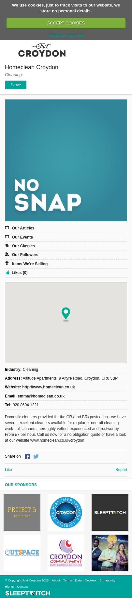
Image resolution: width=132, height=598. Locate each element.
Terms (67, 580)
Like (8, 469)
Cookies (90, 580)
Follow (15, 84)
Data (78, 580)
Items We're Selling (30, 264)
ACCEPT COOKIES (66, 22)
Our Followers (25, 255)
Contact (22, 586)
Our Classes (23, 246)
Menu (9, 49)
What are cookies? (66, 35)
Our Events (22, 237)
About (56, 580)
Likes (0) (20, 272)
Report (121, 469)
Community (107, 580)
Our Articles (23, 228)
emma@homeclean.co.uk (41, 396)
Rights (9, 586)
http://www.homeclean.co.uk (48, 387)
